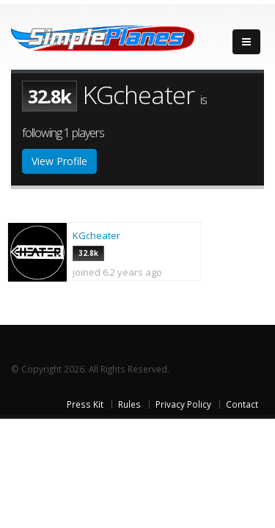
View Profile (59, 161)
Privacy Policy (183, 404)
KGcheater (96, 235)
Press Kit (85, 404)
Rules (129, 404)
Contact (242, 404)
